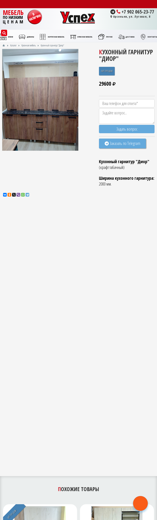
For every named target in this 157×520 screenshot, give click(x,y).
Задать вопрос (126, 129)
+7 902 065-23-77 (132, 11)
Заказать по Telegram (122, 143)
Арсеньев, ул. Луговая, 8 (130, 16)
